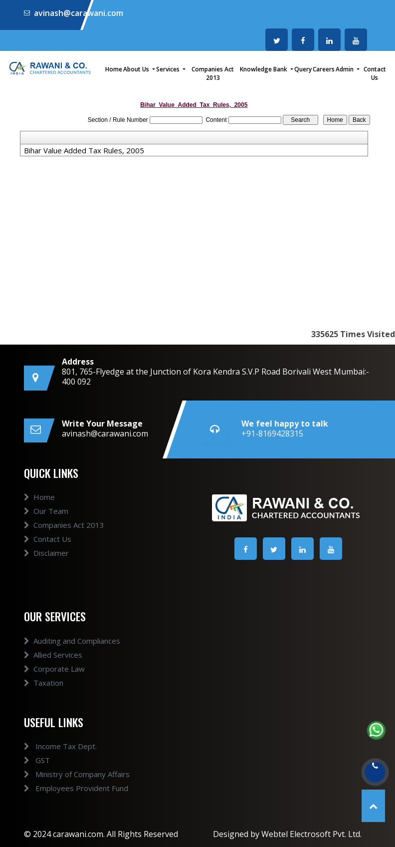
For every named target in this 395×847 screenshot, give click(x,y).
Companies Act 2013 (213, 73)
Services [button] (168, 69)
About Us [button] (137, 69)
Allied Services (53, 664)
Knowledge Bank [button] (264, 69)
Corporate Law (54, 678)
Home (113, 69)
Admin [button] (345, 69)
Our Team (46, 520)
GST (28, 760)
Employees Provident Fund (67, 788)
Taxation (43, 692)
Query (303, 69)
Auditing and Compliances (72, 650)
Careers (324, 69)
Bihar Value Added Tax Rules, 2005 (84, 150)
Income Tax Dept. (51, 746)
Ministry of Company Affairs (68, 774)
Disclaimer (46, 562)
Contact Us (375, 73)
